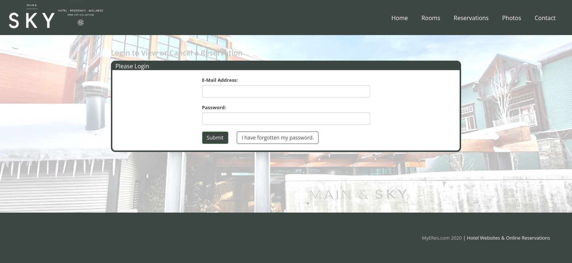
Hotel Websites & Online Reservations (508, 238)
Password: (214, 107)
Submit (215, 137)
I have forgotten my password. (277, 137)
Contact (545, 20)
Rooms (430, 20)
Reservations (471, 20)
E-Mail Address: (220, 80)
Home (399, 20)
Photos (511, 20)
